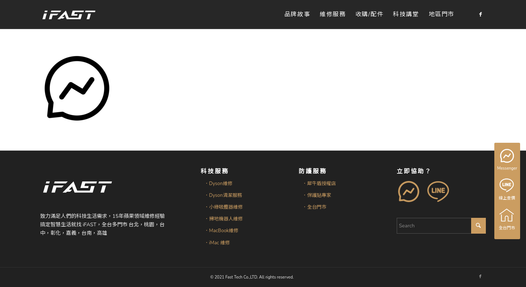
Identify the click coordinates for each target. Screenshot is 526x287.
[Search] (441, 226)
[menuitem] (297, 14)
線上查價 (507, 189)
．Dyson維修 (218, 183)
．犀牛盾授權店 (319, 183)
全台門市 (507, 219)
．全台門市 (314, 207)
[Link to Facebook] (480, 14)
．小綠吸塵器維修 (223, 207)
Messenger (507, 160)
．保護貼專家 (316, 195)
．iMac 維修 (217, 243)
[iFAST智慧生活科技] (68, 14)
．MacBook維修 (221, 230)
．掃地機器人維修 (223, 219)
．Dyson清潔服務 (223, 195)
